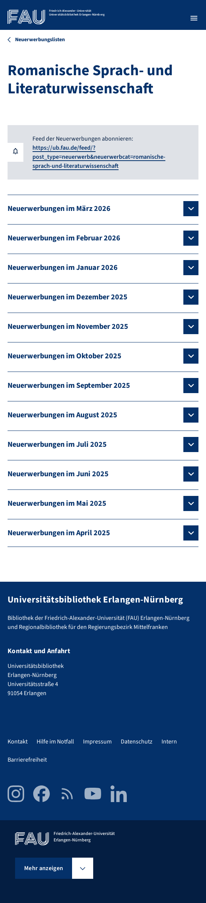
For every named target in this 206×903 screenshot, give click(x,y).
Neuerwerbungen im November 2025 (68, 326)
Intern (169, 741)
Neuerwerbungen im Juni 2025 (58, 474)
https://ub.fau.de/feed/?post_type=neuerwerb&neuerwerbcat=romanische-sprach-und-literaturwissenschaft (98, 157)
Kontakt (18, 741)
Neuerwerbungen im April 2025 (59, 533)
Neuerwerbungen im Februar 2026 (64, 238)
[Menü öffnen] (194, 18)
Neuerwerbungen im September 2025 (69, 385)
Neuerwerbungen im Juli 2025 (57, 444)
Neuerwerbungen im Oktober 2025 (64, 356)
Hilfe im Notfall (55, 741)
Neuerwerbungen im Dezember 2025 (68, 297)
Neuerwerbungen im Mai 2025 (57, 503)
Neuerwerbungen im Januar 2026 (63, 267)
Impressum (97, 741)
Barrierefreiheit (27, 760)
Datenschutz (136, 741)
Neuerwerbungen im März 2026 (59, 208)
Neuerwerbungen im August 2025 (62, 415)
